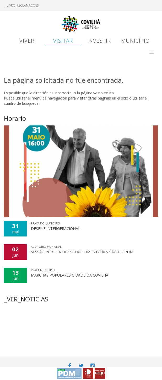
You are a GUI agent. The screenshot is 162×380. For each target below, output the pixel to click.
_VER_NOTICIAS (26, 299)
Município (135, 40)
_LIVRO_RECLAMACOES (22, 5)
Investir (99, 40)
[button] (152, 52)
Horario (15, 118)
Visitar (63, 40)
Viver (26, 40)
